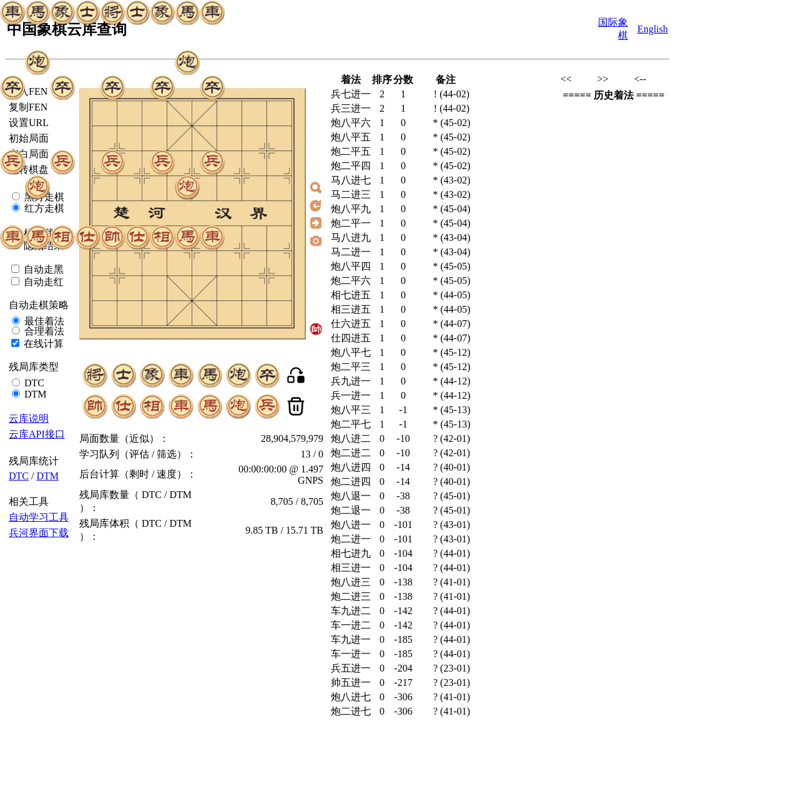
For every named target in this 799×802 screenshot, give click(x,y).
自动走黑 (42, 269)
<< (566, 79)
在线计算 (42, 343)
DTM (34, 394)
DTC (33, 383)
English (652, 29)
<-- (640, 79)
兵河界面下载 (39, 532)
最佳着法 (43, 321)
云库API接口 (37, 434)
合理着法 (43, 331)
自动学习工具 (39, 517)
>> (603, 79)
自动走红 (42, 281)
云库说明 (29, 418)
